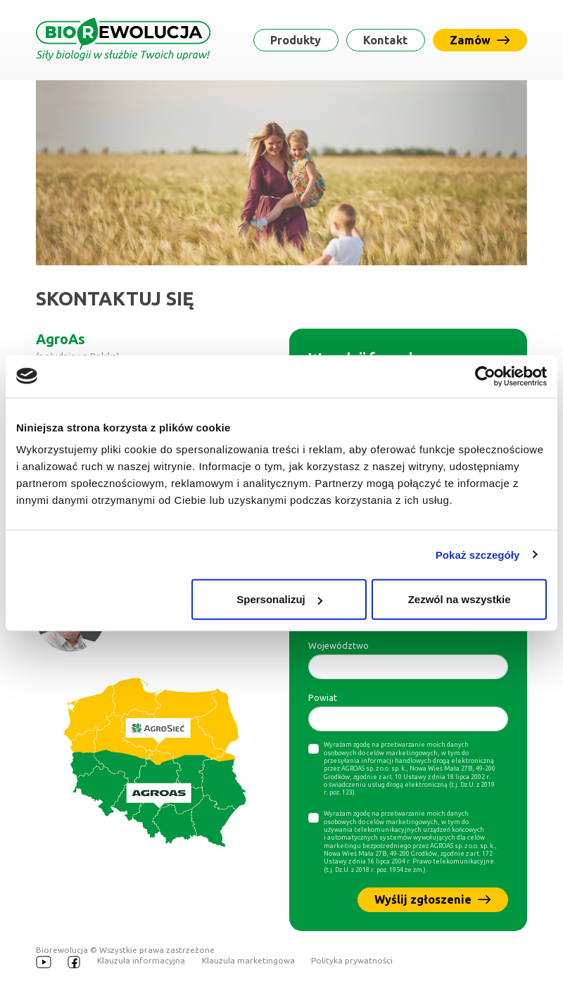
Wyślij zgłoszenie (432, 899)
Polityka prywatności (352, 960)
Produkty (295, 40)
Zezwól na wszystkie (459, 599)
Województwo (338, 645)
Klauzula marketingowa (248, 960)
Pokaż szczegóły (478, 554)
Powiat (322, 697)
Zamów (480, 40)
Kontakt (385, 40)
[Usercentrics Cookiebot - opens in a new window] (485, 375)
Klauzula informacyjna (141, 960)
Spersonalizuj (279, 599)
